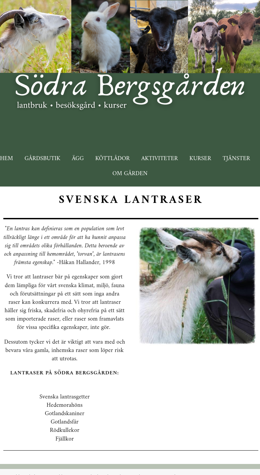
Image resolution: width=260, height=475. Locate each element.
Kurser (200, 158)
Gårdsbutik (42, 158)
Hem (6, 158)
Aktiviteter (159, 158)
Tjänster (236, 158)
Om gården (130, 173)
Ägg (78, 158)
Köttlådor (112, 158)
